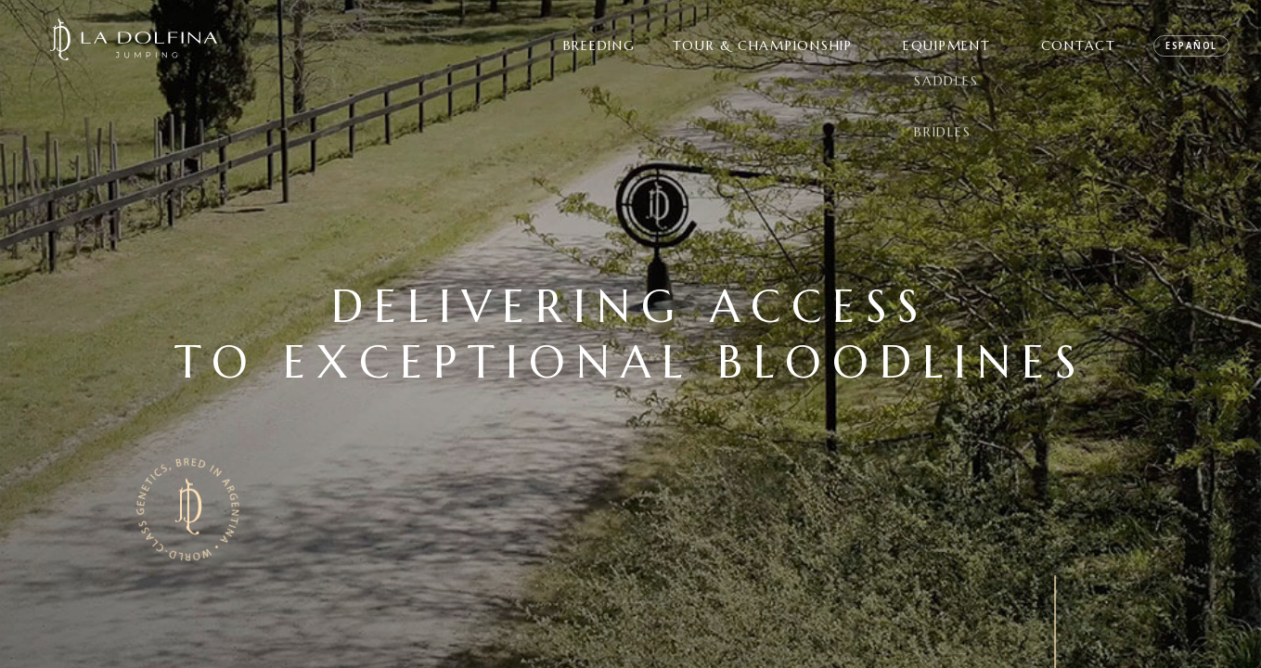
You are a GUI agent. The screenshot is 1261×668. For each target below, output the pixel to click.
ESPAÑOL (1191, 45)
